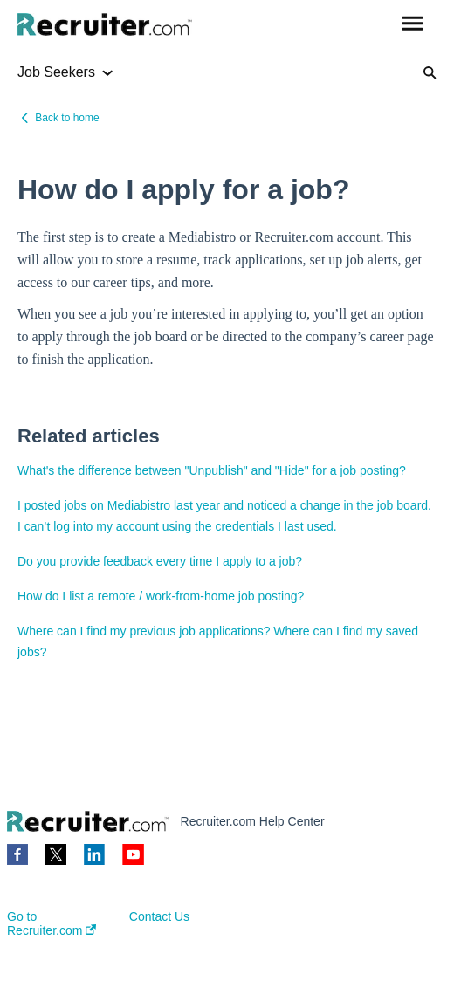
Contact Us (159, 916)
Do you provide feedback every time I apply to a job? (159, 561)
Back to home (67, 118)
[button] (413, 24)
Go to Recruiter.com (51, 923)
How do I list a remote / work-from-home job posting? (160, 596)
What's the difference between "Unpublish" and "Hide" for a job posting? (211, 470)
